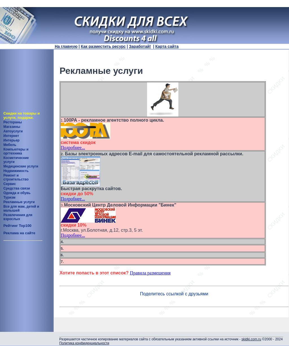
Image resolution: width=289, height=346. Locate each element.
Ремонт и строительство (16, 177)
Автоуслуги (13, 131)
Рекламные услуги (19, 202)
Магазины (11, 127)
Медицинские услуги (20, 166)
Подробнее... (73, 147)
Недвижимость (16, 171)
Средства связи (16, 188)
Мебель (9, 145)
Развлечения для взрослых (17, 217)
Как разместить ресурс (103, 46)
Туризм (9, 197)
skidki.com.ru (251, 339)
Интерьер (11, 140)
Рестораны (12, 122)
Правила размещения (150, 272)
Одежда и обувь (16, 193)
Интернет (11, 136)
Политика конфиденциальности (84, 343)
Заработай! (140, 46)
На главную (66, 46)
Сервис (9, 184)
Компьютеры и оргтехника (16, 151)
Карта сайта (166, 46)
